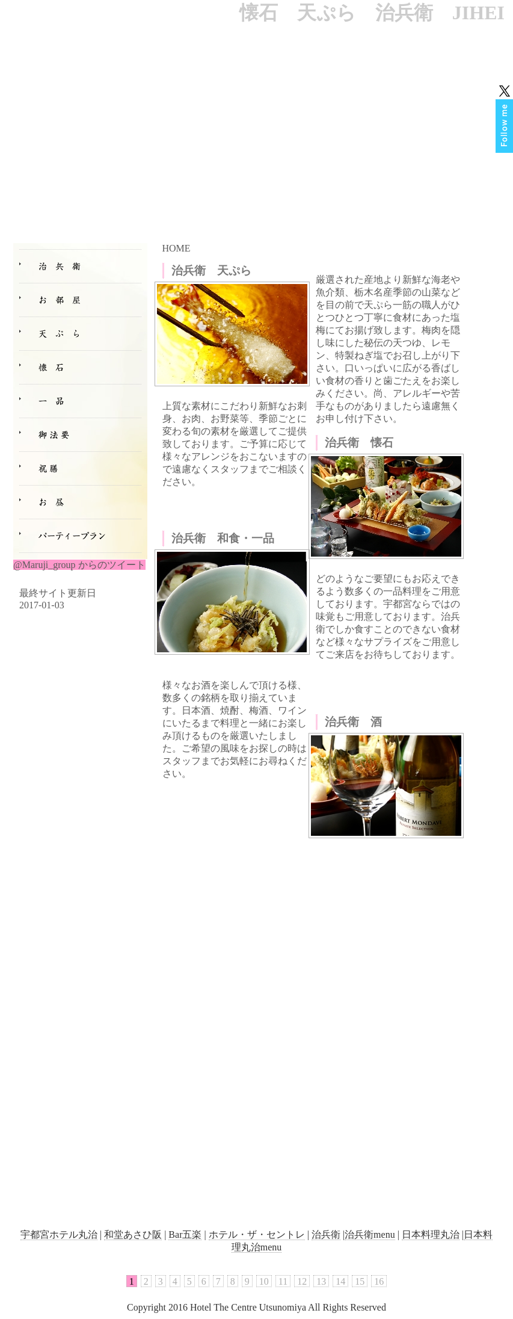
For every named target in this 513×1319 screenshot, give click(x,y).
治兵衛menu (370, 1234)
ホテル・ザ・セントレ (257, 1234)
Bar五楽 (184, 1234)
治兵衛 (326, 1234)
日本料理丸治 (430, 1234)
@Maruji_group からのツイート (79, 565)
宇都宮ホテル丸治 (58, 1234)
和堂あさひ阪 (133, 1234)
